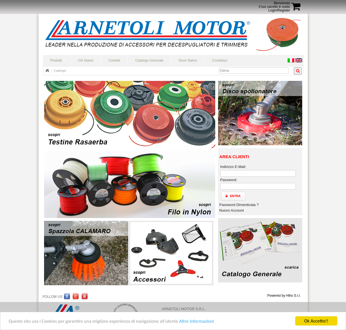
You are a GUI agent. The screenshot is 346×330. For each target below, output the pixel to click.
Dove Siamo (187, 60)
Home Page (47, 70)
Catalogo (60, 70)
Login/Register (279, 10)
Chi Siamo (85, 60)
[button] (233, 196)
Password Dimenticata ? (239, 205)
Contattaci (219, 60)
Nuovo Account (231, 210)
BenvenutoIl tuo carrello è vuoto (274, 5)
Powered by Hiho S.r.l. (284, 296)
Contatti (114, 60)
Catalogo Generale (149, 60)
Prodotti (56, 60)
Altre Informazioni (196, 321)
